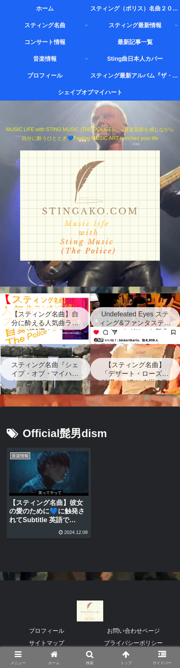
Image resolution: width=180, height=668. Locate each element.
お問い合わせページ (133, 629)
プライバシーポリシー (133, 641)
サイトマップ (46, 641)
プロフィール (46, 629)
